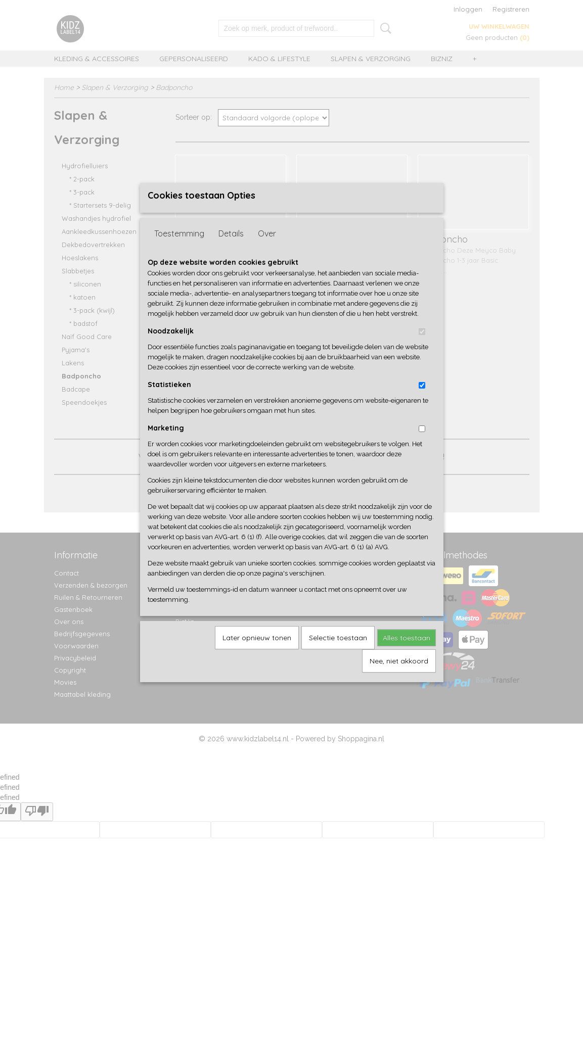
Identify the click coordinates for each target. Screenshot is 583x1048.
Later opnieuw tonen (256, 654)
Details (231, 250)
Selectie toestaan (338, 654)
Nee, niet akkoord (399, 677)
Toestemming (179, 250)
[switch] (422, 348)
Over (267, 250)
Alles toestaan (406, 654)
